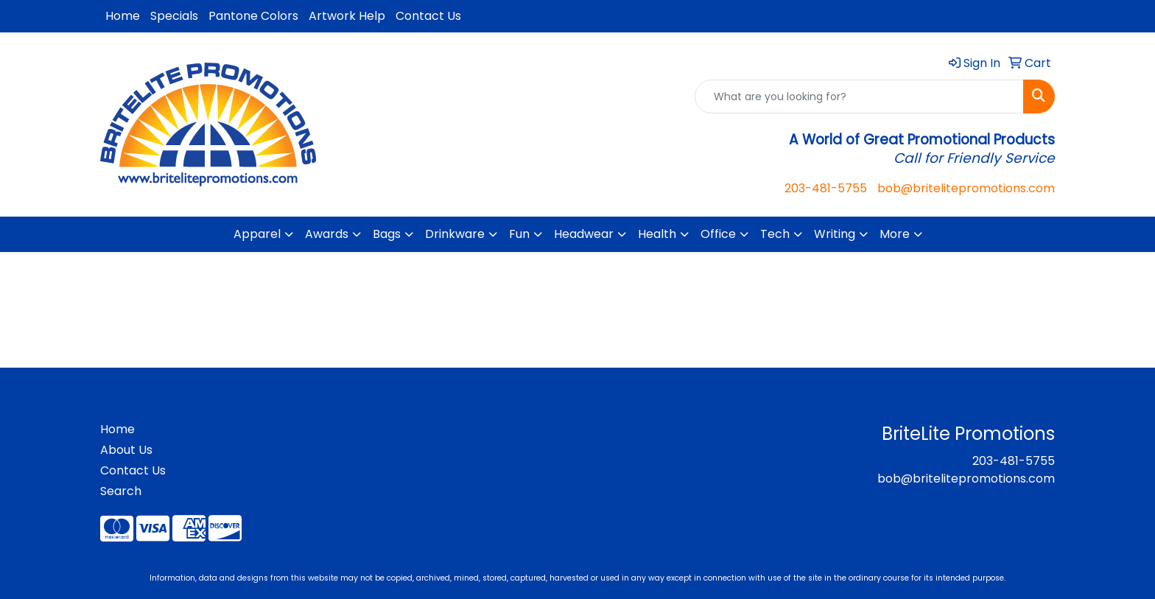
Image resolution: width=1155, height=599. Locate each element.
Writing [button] (834, 233)
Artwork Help (347, 15)
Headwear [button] (584, 233)
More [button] (895, 233)
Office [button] (718, 233)
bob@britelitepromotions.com (966, 188)
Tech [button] (775, 233)
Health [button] (657, 233)
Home (122, 15)
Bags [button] (387, 233)
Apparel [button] (257, 233)
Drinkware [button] (455, 233)
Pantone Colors (253, 15)
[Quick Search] (859, 96)
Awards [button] (326, 233)
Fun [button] (519, 233)
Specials (174, 15)
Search (120, 491)
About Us (126, 449)
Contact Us (428, 15)
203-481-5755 (825, 188)
